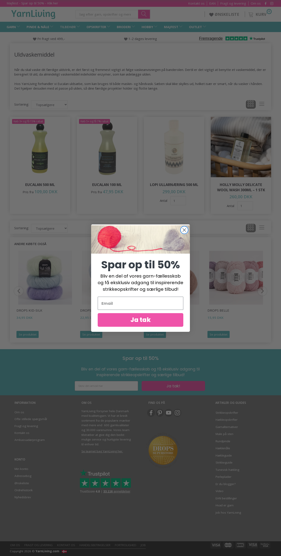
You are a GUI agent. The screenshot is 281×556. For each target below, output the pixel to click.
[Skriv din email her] (106, 386)
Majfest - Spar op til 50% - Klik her (32, 3)
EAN (212, 3)
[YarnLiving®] (33, 13)
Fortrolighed (125, 545)
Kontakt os (196, 3)
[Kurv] (259, 13)
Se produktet (27, 334)
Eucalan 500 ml (40, 184)
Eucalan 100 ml (107, 184)
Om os (256, 3)
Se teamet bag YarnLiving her (101, 451)
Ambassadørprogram (29, 440)
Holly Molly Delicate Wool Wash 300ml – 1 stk (241, 187)
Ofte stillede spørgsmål (30, 419)
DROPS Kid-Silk (29, 310)
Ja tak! (173, 386)
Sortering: (21, 104)
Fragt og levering (233, 3)
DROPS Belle (218, 310)
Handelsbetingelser (94, 545)
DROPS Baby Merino (97, 310)
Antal (164, 200)
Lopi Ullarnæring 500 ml (174, 184)
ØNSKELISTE (224, 14)
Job (143, 545)
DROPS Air (152, 310)
